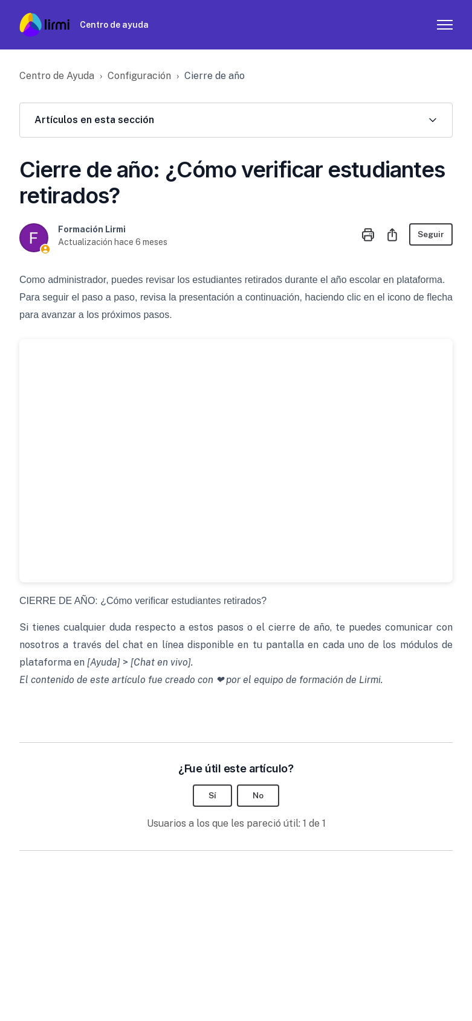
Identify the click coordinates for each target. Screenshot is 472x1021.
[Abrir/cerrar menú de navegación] (444, 24)
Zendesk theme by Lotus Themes (83, 980)
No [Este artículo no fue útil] (258, 795)
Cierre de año (214, 75)
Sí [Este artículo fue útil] (213, 795)
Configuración (139, 75)
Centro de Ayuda (56, 75)
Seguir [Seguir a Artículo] (430, 234)
